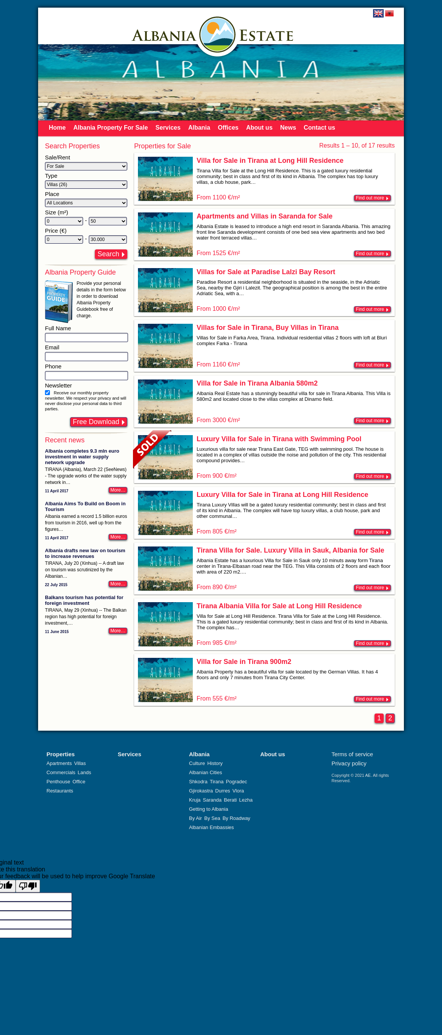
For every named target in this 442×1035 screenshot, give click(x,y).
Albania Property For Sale (110, 127)
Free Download (96, 422)
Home (57, 127)
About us (259, 127)
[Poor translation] (28, 886)
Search (108, 254)
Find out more (370, 198)
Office (78, 781)
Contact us (319, 127)
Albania (199, 127)
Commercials (60, 772)
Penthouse (58, 781)
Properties (60, 754)
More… (117, 490)
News (288, 127)
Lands (84, 772)
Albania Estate (217, 34)
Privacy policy (349, 763)
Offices (228, 127)
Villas (80, 763)
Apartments (59, 763)
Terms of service (352, 754)
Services (168, 127)
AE (368, 775)
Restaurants (59, 791)
